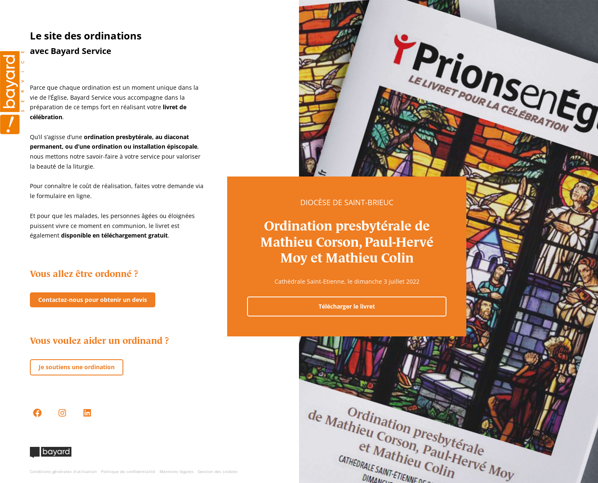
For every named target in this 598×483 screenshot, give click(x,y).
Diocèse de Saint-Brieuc (346, 202)
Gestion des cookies (218, 471)
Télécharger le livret (347, 306)
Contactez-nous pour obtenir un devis (92, 300)
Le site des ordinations (86, 35)
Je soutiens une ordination (77, 367)
